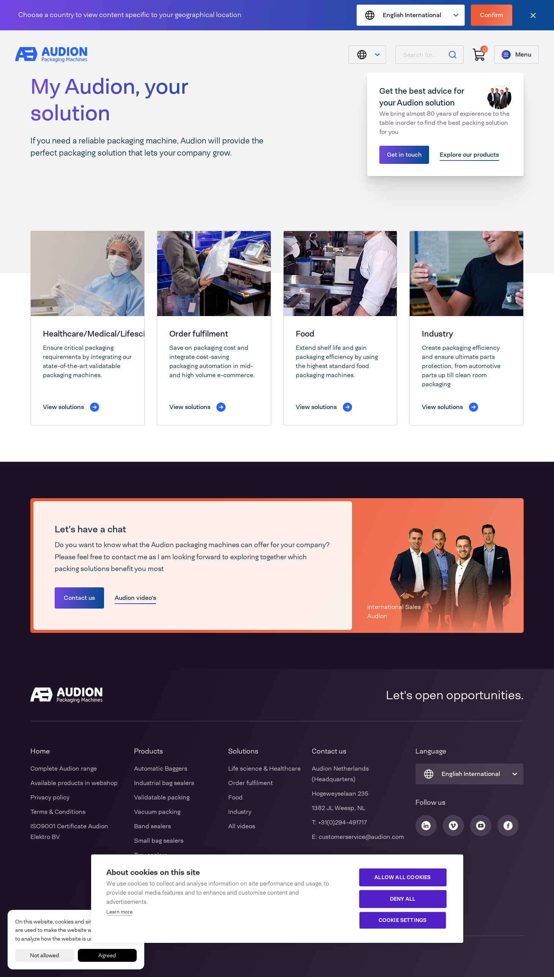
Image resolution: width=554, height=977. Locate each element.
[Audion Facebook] (508, 825)
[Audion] (51, 54)
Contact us (79, 598)
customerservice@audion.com (361, 837)
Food (305, 334)
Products (148, 751)
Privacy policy (49, 797)
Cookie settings (403, 920)
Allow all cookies (402, 877)
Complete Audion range (63, 768)
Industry (437, 334)
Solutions (243, 751)
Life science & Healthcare (264, 768)
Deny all (403, 898)
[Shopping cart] (479, 55)
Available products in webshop (74, 783)
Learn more (119, 912)
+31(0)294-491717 (342, 822)
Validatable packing (161, 797)
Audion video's (135, 598)
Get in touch (404, 155)
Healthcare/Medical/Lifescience (103, 334)
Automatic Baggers (160, 768)
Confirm (491, 15)
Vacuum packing (157, 812)
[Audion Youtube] (480, 825)
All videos (241, 826)
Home (40, 751)
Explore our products (469, 155)
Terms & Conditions (57, 812)
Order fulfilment (198, 334)
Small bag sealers (158, 841)
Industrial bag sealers (164, 783)
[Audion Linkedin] (426, 825)
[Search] (452, 54)
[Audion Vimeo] (453, 825)
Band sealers (152, 826)
